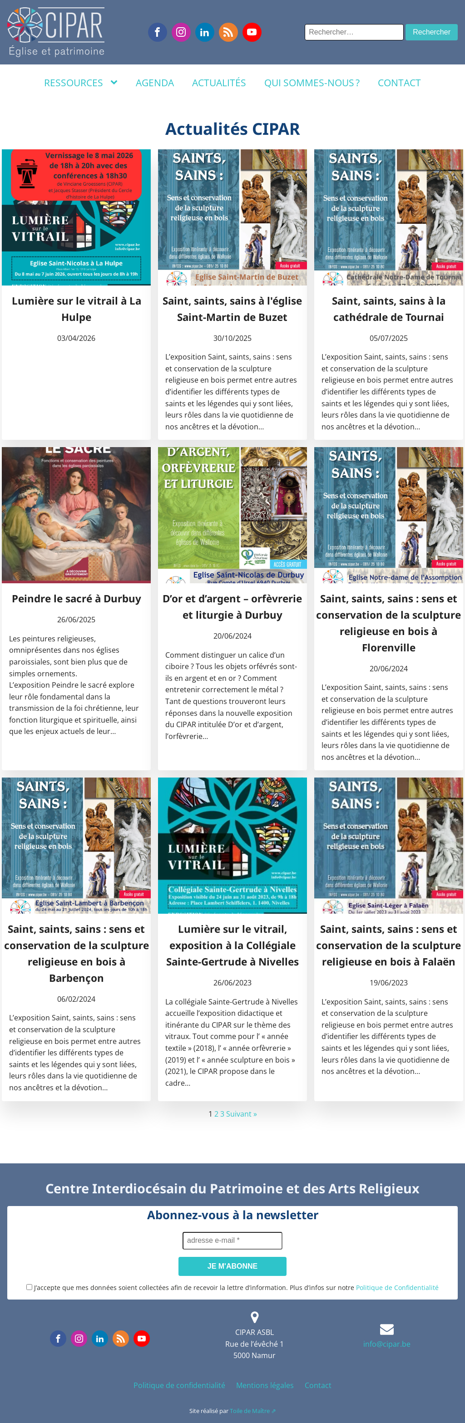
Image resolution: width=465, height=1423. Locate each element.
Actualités (219, 82)
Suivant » (241, 1114)
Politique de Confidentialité (397, 1287)
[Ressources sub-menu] (115, 82)
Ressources (73, 82)
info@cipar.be (387, 1344)
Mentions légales (265, 1385)
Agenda (155, 82)
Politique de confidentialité (179, 1385)
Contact (399, 82)
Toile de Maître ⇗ (253, 1411)
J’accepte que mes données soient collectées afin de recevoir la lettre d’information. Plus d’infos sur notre (232, 1287)
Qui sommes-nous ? (312, 82)
